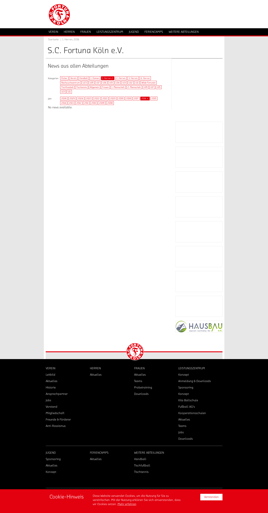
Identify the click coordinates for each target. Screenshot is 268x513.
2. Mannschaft (134, 87)
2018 (128, 98)
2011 (86, 103)
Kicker (64, 78)
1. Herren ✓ (107, 78)
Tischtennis (81, 87)
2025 (72, 98)
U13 (124, 83)
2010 (93, 103)
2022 (96, 98)
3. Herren (132, 78)
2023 (88, 98)
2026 (64, 98)
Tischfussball (67, 87)
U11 (136, 83)
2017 (136, 98)
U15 (111, 83)
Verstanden (211, 496)
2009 (101, 103)
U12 (130, 83)
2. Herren (120, 78)
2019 (120, 98)
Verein (73, 78)
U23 (85, 83)
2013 (71, 103)
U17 (98, 83)
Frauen (105, 87)
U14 (117, 83)
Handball (83, 78)
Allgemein (94, 87)
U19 (91, 83)
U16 (104, 83)
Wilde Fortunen (148, 83)
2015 (154, 98)
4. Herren (145, 78)
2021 (104, 98)
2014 (63, 103)
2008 (110, 103)
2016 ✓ (145, 98)
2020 (112, 98)
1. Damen (95, 78)
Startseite (53, 39)
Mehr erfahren (127, 504)
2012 (79, 103)
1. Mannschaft (118, 87)
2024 (80, 98)
